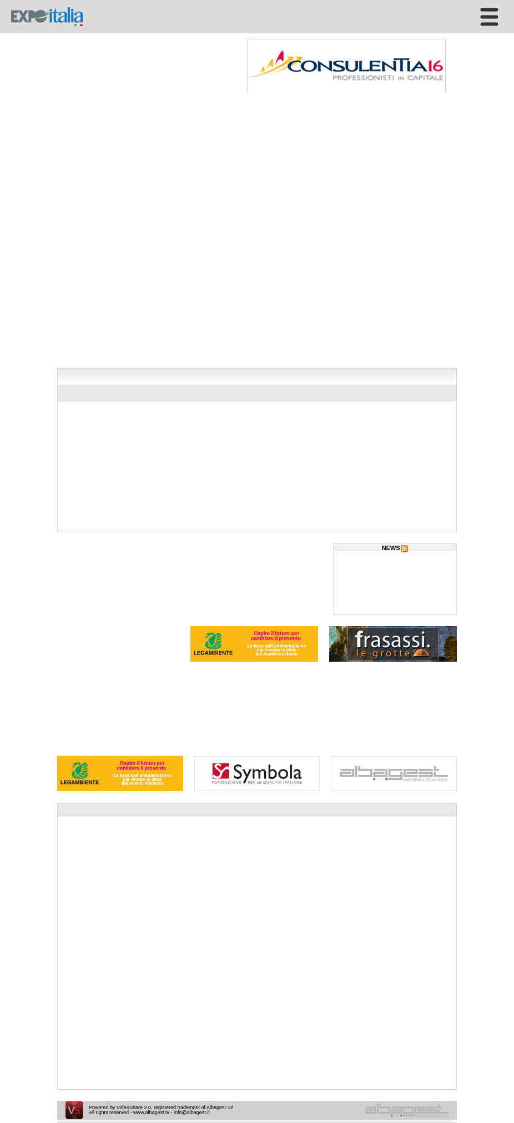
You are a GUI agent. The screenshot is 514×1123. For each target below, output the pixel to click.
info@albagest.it (192, 1112)
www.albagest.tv (151, 1112)
